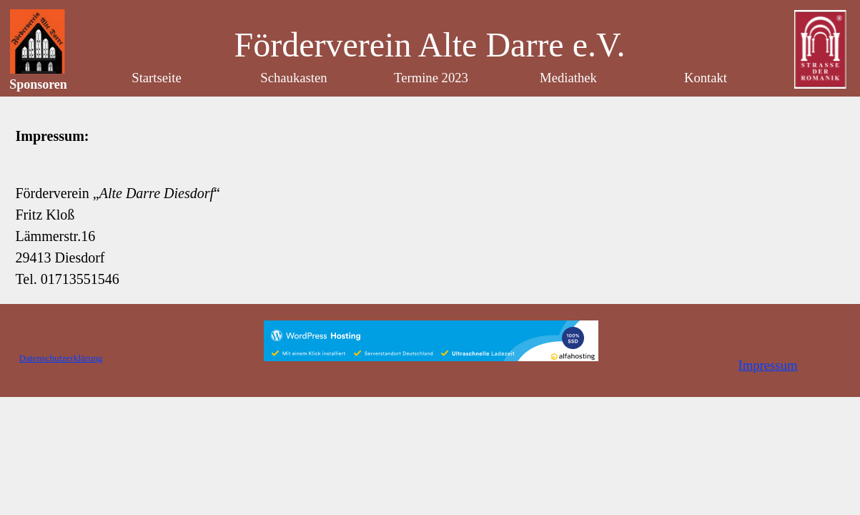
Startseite (156, 77)
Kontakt (705, 77)
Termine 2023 (431, 77)
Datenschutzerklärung (61, 358)
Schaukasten (293, 77)
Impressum (768, 365)
